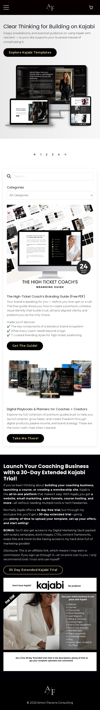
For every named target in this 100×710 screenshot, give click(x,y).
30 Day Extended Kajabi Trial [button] (33, 570)
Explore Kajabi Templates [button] (30, 52)
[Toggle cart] (91, 7)
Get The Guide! (25, 346)
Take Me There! (25, 438)
